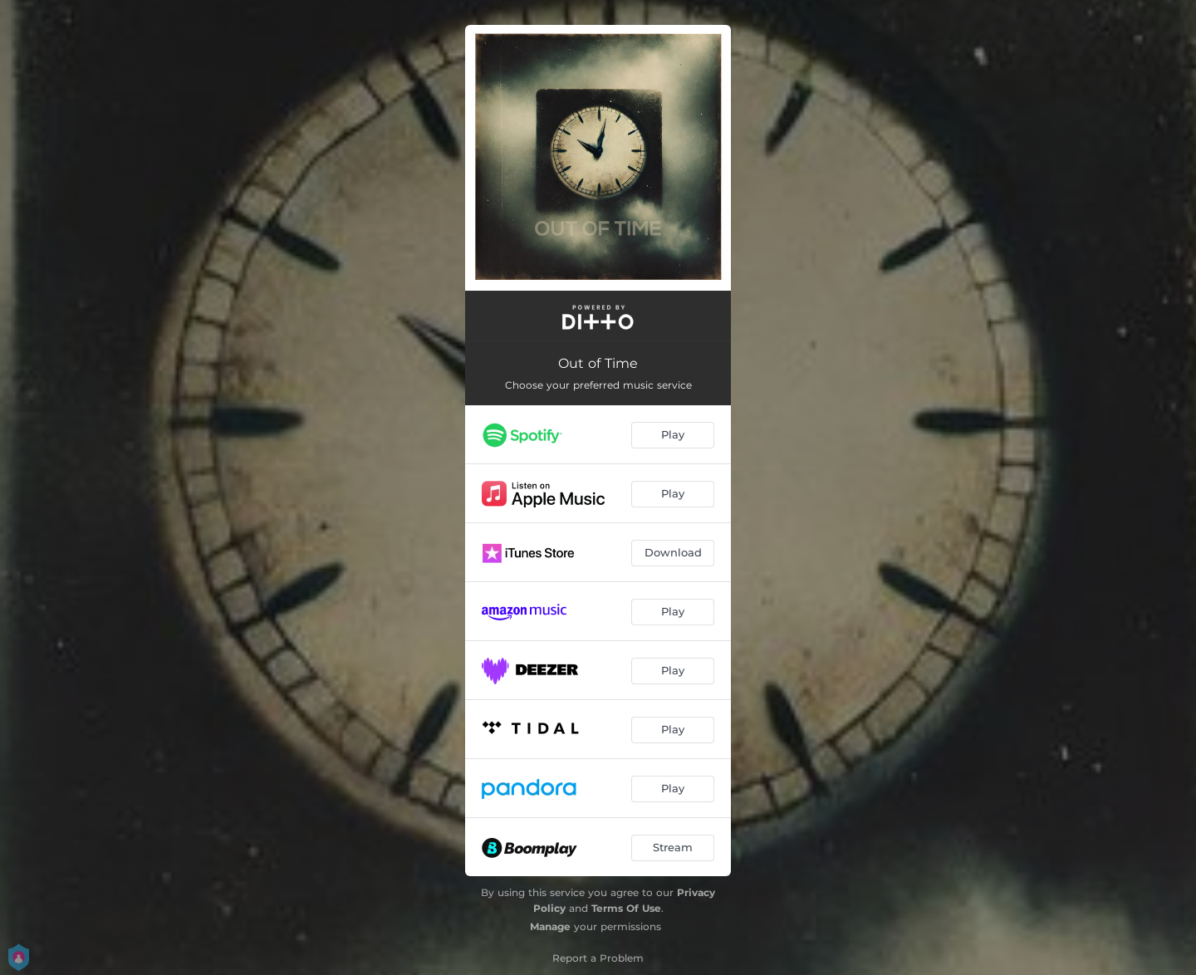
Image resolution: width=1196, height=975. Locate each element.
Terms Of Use (626, 908)
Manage (550, 926)
